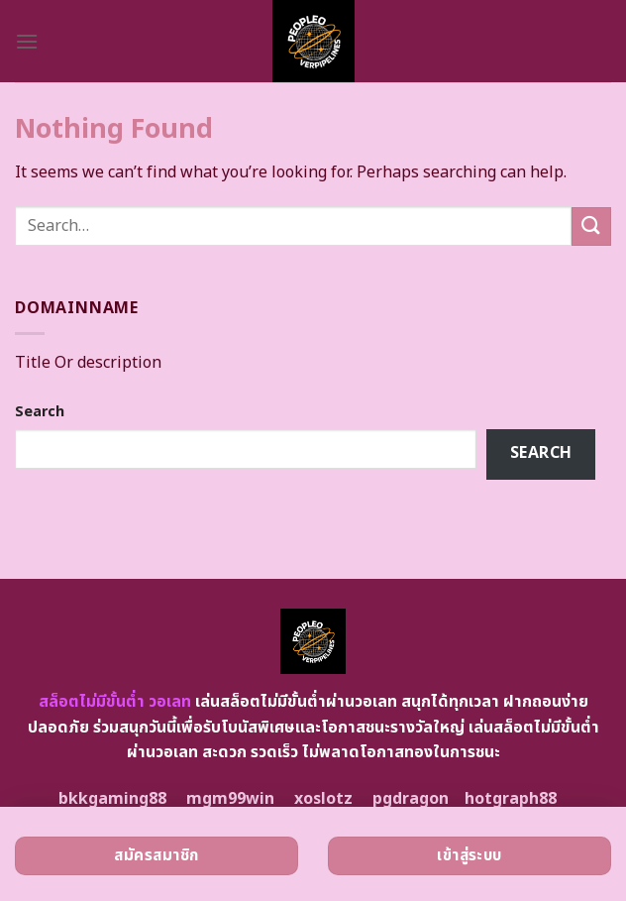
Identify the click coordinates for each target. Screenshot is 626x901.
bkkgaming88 (112, 799)
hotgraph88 (511, 799)
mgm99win (230, 799)
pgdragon (410, 799)
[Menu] (27, 41)
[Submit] (591, 226)
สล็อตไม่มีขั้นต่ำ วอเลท (115, 702)
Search (39, 411)
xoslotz (323, 799)
